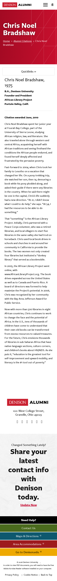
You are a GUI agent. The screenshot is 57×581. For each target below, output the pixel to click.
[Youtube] (26, 422)
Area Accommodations (27, 544)
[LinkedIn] (40, 422)
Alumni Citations (23, 41)
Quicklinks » (28, 71)
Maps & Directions (27, 536)
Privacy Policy (12, 574)
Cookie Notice (31, 574)
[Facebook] (16, 422)
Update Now (28, 505)
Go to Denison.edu (28, 552)
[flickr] (36, 422)
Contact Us (28, 528)
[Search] (51, 4)
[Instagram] (31, 422)
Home (6, 41)
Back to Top (46, 574)
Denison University (30, 562)
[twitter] (21, 422)
